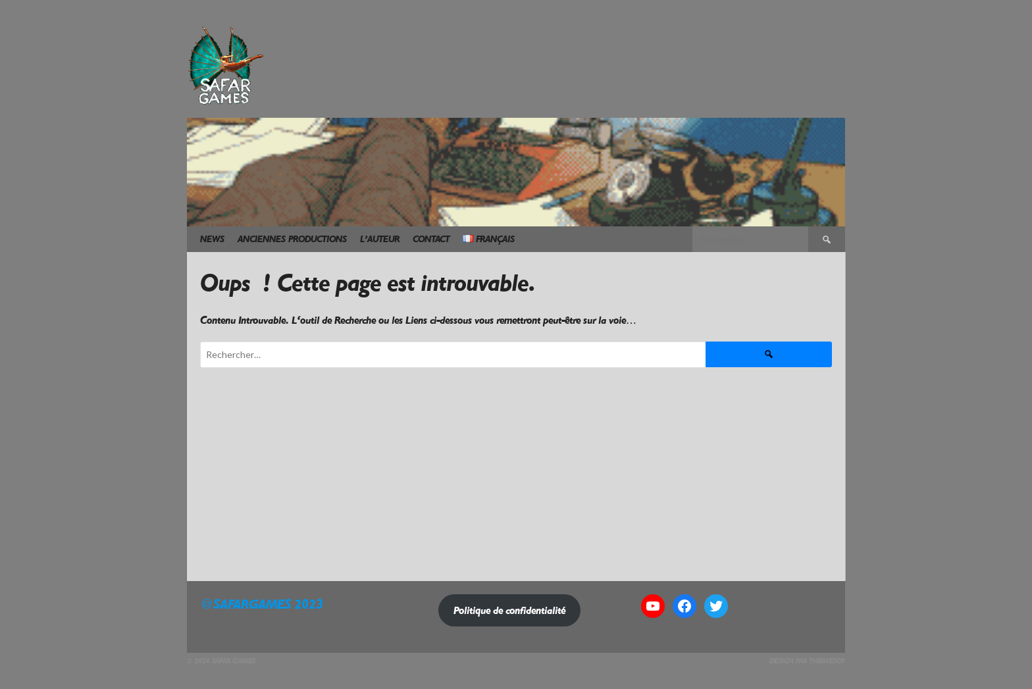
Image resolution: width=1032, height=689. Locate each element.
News (212, 239)
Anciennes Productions (292, 239)
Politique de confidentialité (509, 610)
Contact (431, 239)
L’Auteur (380, 239)
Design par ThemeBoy (807, 661)
